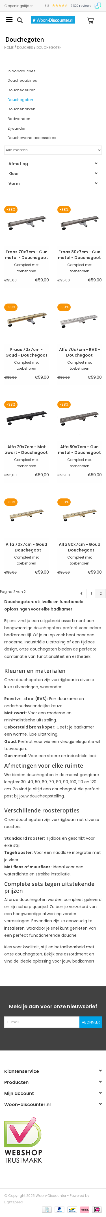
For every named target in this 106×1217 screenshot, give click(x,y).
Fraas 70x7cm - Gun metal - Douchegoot (26, 254)
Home (9, 47)
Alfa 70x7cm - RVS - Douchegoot (79, 352)
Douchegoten (49, 47)
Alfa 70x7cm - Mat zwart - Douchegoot (26, 449)
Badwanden (19, 118)
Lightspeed (13, 1202)
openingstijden (19, 6)
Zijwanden (17, 128)
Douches (25, 47)
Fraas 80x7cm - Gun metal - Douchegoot (79, 254)
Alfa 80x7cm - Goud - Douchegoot (79, 547)
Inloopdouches (22, 71)
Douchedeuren (22, 90)
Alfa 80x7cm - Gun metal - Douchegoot (79, 449)
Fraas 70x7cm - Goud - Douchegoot (26, 352)
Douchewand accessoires (32, 137)
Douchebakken (21, 109)
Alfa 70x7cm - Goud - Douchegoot (26, 547)
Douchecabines (22, 80)
